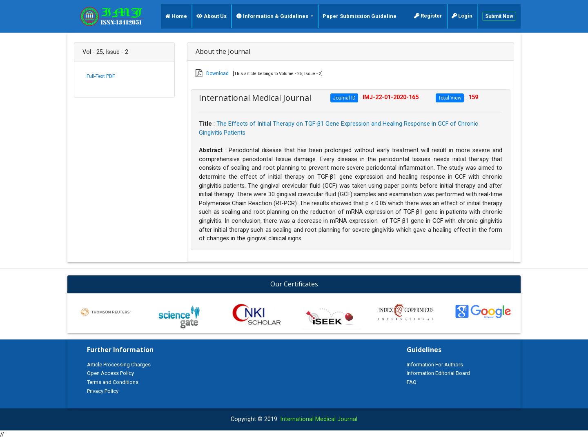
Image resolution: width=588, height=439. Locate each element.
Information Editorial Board (438, 373)
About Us (211, 16)
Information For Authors (435, 364)
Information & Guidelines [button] (273, 16)
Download (217, 73)
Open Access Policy (110, 373)
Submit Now (499, 16)
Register (428, 16)
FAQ (411, 382)
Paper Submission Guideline (359, 16)
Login (462, 16)
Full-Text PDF (101, 76)
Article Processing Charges (119, 364)
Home (176, 16)
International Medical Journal (318, 419)
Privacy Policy (102, 391)
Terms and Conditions (112, 382)
